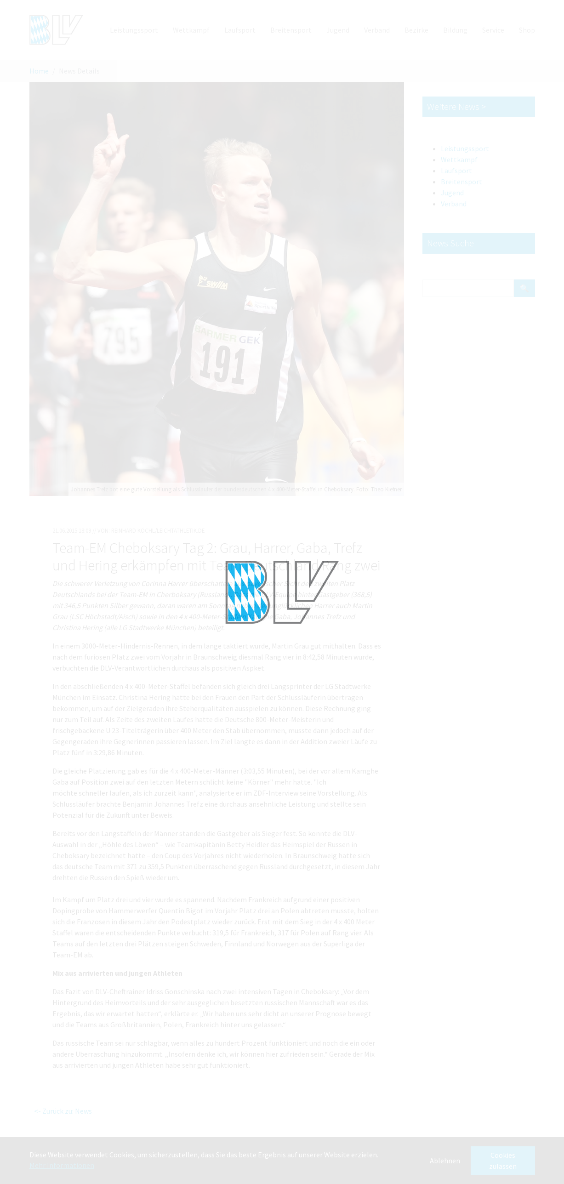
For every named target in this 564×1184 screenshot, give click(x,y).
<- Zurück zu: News (63, 1111)
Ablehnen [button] (445, 1160)
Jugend (452, 192)
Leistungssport (465, 148)
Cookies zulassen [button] (503, 1160)
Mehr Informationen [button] (61, 1165)
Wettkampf (459, 159)
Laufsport (456, 170)
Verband (454, 203)
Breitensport (461, 181)
